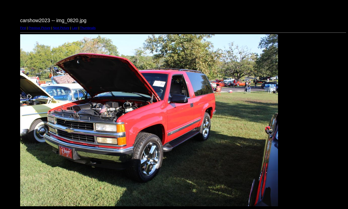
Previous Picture (39, 28)
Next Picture (61, 28)
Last (75, 28)
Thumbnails (88, 28)
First (23, 28)
